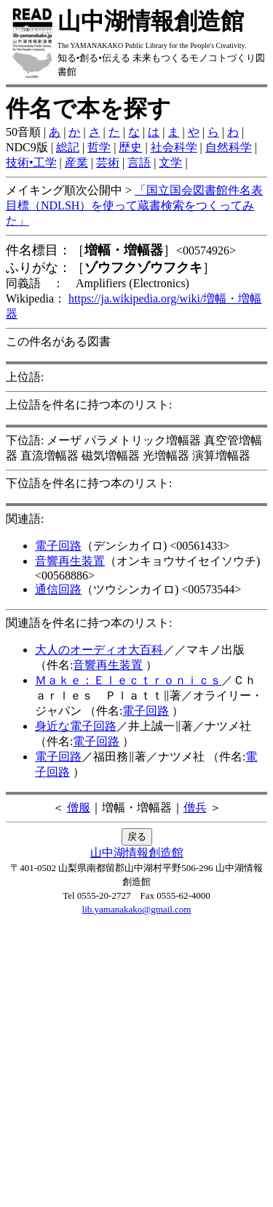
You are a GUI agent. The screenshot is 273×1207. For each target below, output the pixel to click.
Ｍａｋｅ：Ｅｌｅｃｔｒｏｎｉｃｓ (128, 680)
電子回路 (58, 546)
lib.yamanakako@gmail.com (136, 909)
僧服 (78, 807)
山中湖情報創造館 (136, 852)
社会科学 (174, 147)
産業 (76, 162)
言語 (139, 162)
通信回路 (58, 589)
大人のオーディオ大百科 (99, 649)
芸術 (107, 162)
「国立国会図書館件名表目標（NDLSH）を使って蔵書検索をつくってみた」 (134, 205)
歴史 (130, 147)
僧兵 (195, 807)
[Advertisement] (136, 1065)
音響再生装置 (70, 561)
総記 (67, 147)
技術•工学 (31, 162)
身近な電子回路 (75, 726)
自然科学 (228, 147)
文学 (170, 162)
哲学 (99, 147)
